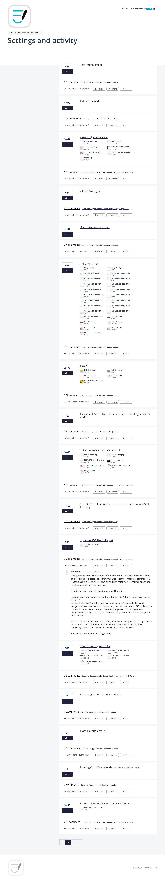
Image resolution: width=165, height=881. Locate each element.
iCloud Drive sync (90, 191)
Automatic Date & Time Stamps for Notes (105, 803)
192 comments (73, 395)
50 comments (72, 558)
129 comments (73, 172)
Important (113, 89)
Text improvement (91, 64)
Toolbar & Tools (127, 172)
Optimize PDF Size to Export (96, 540)
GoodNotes (137, 868)
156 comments (73, 485)
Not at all (100, 89)
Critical (127, 89)
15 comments (72, 82)
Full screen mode (90, 101)
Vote (67, 72)
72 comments (72, 675)
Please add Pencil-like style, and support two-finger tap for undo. (115, 415)
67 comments (72, 244)
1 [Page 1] (62, 842)
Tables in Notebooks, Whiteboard (100, 450)
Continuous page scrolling (95, 646)
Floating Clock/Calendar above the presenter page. (110, 767)
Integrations (124, 209)
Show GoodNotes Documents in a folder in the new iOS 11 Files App (114, 505)
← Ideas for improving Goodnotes (25, 32)
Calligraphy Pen (89, 263)
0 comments (71, 712)
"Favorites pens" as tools (95, 227)
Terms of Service (150, 868)
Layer (83, 366)
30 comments (72, 208)
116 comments (73, 118)
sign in (149, 8)
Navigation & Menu (126, 559)
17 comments (72, 431)
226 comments (73, 822)
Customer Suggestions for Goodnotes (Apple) (100, 82)
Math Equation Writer (93, 731)
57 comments (72, 347)
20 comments (72, 521)
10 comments (72, 748)
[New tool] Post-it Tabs (94, 137)
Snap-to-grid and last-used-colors (100, 694)
